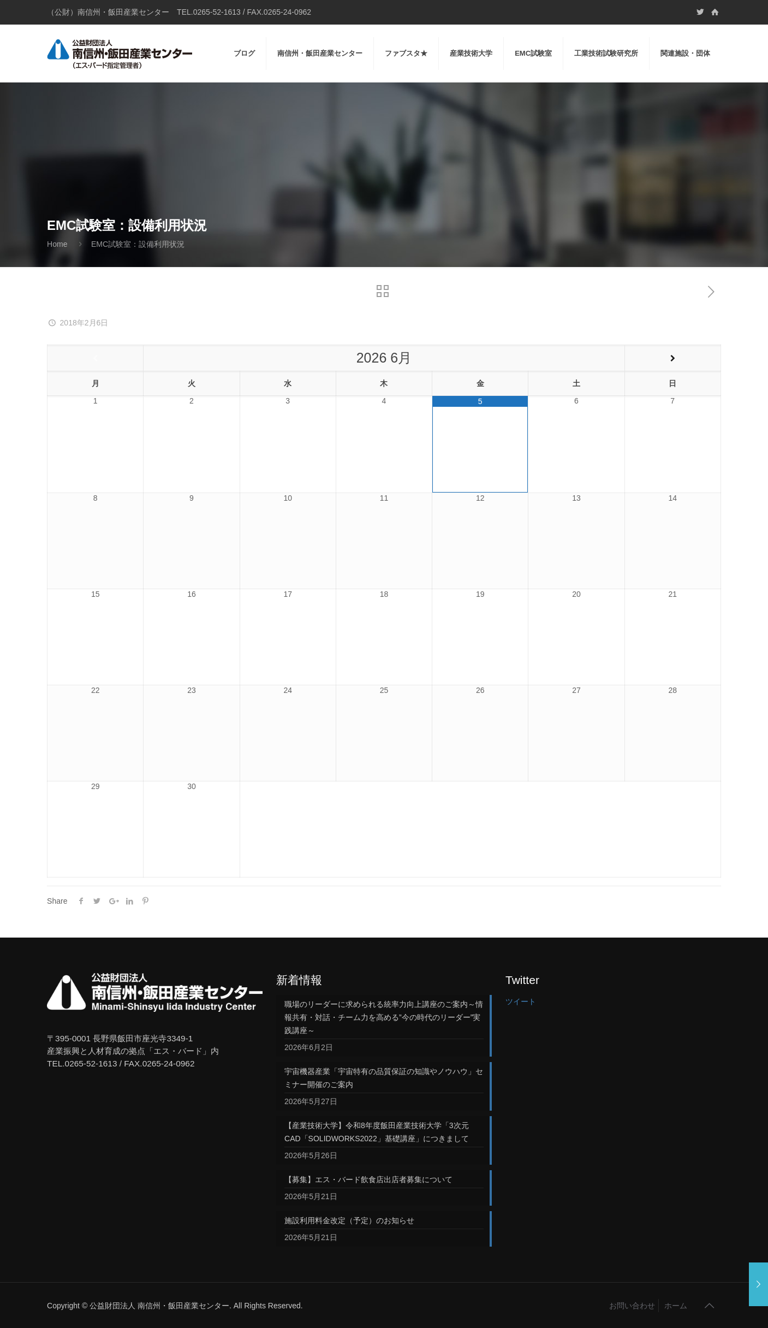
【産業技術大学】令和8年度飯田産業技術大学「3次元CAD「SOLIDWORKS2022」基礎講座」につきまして (376, 1132)
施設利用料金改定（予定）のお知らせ (349, 1220)
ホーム (675, 1305)
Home (57, 244)
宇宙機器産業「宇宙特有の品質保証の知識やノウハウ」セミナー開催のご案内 (383, 1078)
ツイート (520, 1001)
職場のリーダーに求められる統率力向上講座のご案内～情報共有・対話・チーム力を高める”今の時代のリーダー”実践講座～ (383, 1017)
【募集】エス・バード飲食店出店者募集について (368, 1179)
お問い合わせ (632, 1305)
